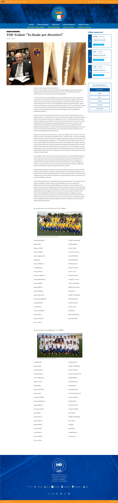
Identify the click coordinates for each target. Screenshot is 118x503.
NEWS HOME (9, 31)
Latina (100, 101)
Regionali (100, 89)
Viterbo (99, 104)
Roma (99, 93)
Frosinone (99, 108)
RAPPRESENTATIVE (16, 31)
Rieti (99, 97)
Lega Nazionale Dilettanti (11, 2)
